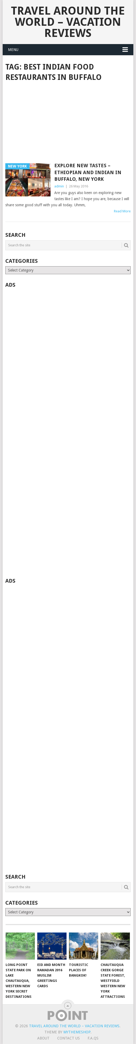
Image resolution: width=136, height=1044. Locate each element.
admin (59, 186)
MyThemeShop (76, 1032)
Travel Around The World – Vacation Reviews (68, 22)
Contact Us (68, 1038)
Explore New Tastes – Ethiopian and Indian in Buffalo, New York (87, 172)
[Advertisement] (68, 123)
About (43, 1038)
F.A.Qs (93, 1038)
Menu (13, 50)
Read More (122, 211)
